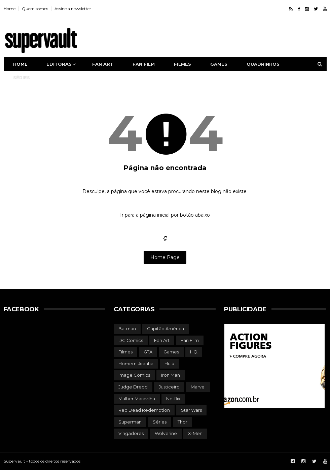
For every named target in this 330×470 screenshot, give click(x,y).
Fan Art (162, 340)
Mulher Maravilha (136, 398)
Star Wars (191, 410)
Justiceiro (169, 386)
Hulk (169, 363)
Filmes (182, 64)
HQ (193, 351)
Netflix (173, 398)
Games (218, 64)
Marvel (198, 386)
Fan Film (190, 340)
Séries (21, 77)
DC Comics (130, 340)
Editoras (59, 64)
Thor (182, 422)
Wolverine (166, 433)
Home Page (165, 257)
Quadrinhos (263, 64)
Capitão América (165, 328)
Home (9, 8)
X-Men (195, 433)
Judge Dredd (133, 386)
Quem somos (35, 8)
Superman (130, 422)
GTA (148, 351)
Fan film (144, 64)
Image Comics (134, 375)
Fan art (102, 64)
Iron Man (170, 375)
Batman (127, 328)
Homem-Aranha (135, 363)
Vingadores (131, 433)
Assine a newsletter (72, 8)
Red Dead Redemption (144, 410)
